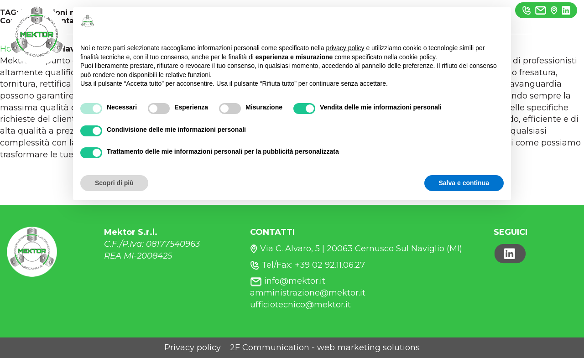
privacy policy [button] (345, 48)
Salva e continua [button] (464, 183)
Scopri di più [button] (114, 183)
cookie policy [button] (417, 57)
